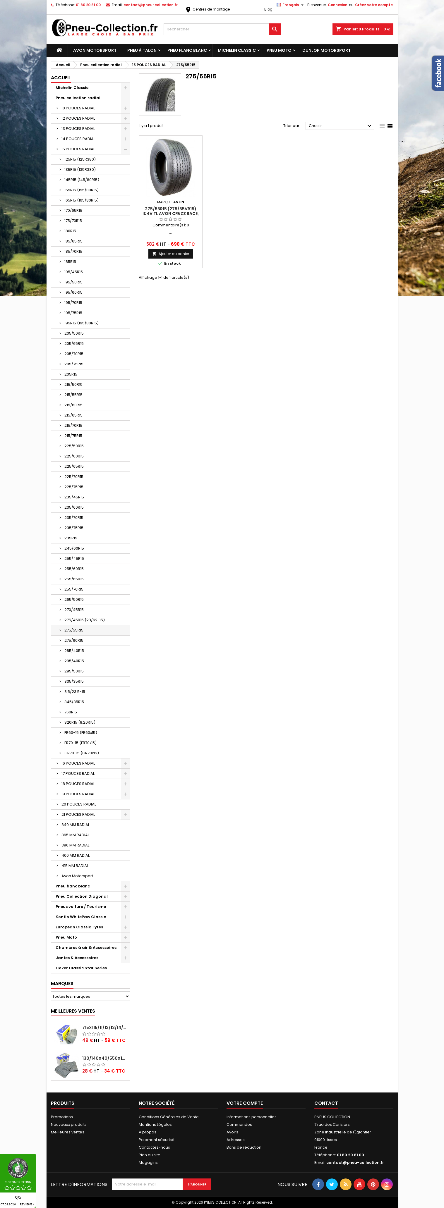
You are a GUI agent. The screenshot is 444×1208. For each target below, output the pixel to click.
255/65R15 (74, 579)
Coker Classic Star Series (81, 968)
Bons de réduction (244, 1147)
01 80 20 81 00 (88, 4)
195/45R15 (73, 272)
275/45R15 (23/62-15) (84, 620)
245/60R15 (74, 548)
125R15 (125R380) (80, 159)
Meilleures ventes (67, 1132)
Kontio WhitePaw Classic (81, 917)
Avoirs (232, 1132)
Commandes (239, 1124)
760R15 (70, 712)
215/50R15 (73, 384)
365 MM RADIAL (75, 835)
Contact (326, 1103)
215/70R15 (73, 425)
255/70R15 (73, 589)
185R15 (70, 261)
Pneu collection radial (78, 98)
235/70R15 (73, 517)
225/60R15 (74, 456)
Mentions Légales (155, 1124)
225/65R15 (74, 466)
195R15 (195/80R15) (81, 323)
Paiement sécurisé (156, 1139)
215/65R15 (73, 415)
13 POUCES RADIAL (78, 128)
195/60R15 (73, 292)
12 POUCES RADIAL (78, 118)
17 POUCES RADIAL (78, 773)
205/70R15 (73, 354)
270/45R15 (74, 609)
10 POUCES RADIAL (78, 108)
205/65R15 (74, 343)
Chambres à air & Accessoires (86, 947)
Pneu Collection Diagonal (82, 896)
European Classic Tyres (79, 927)
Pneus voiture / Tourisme (81, 906)
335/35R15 (74, 681)
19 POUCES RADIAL (78, 794)
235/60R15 (74, 507)
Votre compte (245, 1103)
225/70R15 (73, 476)
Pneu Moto (279, 50)
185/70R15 (73, 251)
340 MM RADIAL (75, 824)
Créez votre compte (374, 4)
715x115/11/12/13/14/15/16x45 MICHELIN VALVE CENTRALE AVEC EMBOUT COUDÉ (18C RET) (104, 1027)
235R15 (70, 538)
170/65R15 (73, 210)
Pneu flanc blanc (187, 50)
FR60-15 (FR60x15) (80, 732)
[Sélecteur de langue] (291, 5)
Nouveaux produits (69, 1124)
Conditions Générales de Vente (169, 1117)
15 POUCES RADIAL (78, 149)
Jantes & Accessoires (77, 958)
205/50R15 (74, 333)
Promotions (62, 1117)
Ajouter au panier (170, 253)
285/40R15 (74, 650)
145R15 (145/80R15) (81, 180)
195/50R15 (73, 282)
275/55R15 (73, 630)
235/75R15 (73, 528)
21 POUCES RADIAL (78, 814)
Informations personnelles (252, 1117)
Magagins (148, 1162)
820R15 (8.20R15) (79, 722)
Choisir (341, 126)
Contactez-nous (154, 1147)
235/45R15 (74, 497)
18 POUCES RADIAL (78, 784)
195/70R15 (73, 302)
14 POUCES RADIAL (78, 139)
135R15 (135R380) (80, 169)
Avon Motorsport (94, 50)
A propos (147, 1132)
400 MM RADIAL (75, 855)
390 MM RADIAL (75, 845)
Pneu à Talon (142, 50)
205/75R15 (73, 364)
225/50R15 (74, 446)
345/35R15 (74, 702)
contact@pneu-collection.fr (151, 4)
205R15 (70, 374)
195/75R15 (73, 313)
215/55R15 (73, 394)
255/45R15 (74, 558)
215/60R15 (73, 405)
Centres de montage (207, 9)
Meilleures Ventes (73, 1011)
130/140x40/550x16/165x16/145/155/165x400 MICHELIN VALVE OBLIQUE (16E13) (104, 1058)
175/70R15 (73, 220)
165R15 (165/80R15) (81, 200)
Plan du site (149, 1155)
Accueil (61, 77)
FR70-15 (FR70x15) (80, 743)
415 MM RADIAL (74, 865)
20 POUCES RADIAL (78, 804)
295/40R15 (74, 661)
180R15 (70, 231)
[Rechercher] (222, 29)
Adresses (236, 1139)
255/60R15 (74, 569)
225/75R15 (73, 487)
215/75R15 (73, 435)
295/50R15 (74, 671)
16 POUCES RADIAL (78, 763)
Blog (268, 9)
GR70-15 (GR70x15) (81, 753)
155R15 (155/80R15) (81, 190)
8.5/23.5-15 (74, 691)
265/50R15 (74, 599)
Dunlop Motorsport (326, 50)
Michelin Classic (237, 50)
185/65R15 (73, 241)
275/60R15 (73, 640)
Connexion (337, 4)
